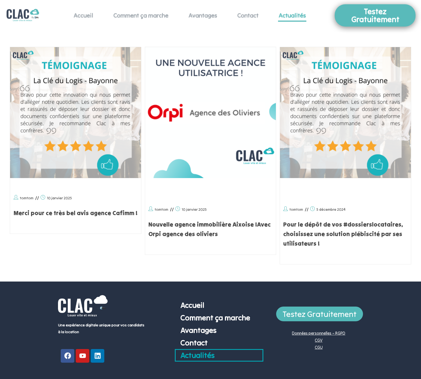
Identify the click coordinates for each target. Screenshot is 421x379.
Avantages (202, 12)
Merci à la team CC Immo (62, 186)
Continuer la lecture (31, 227)
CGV (318, 340)
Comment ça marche (140, 12)
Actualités (292, 12)
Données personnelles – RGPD (318, 333)
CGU (319, 347)
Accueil (83, 12)
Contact (247, 12)
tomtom (26, 197)
